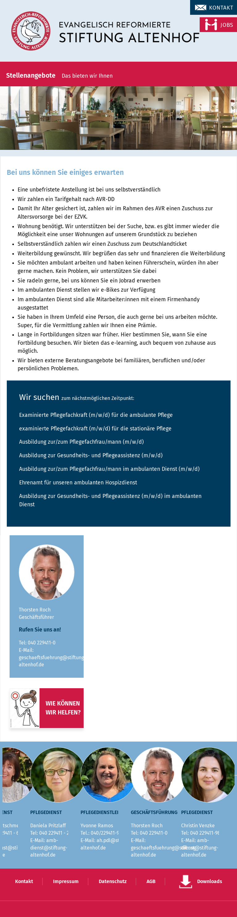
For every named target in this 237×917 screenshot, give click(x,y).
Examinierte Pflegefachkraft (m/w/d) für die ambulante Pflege (96, 415)
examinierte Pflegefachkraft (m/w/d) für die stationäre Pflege (95, 429)
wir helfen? (63, 712)
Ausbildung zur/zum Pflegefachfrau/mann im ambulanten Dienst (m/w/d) (109, 469)
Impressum (66, 881)
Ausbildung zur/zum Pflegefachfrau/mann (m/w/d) (81, 442)
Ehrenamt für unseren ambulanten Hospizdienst (78, 482)
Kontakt (24, 881)
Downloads (209, 881)
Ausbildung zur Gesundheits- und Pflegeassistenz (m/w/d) (91, 455)
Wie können (63, 703)
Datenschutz (113, 881)
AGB (151, 881)
